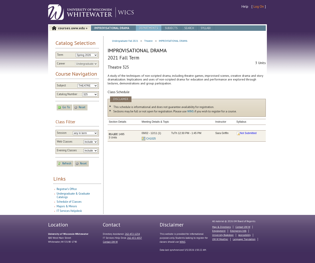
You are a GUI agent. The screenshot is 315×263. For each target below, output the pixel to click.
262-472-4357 (134, 237)
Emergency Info (238, 230)
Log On (258, 6)
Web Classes (64, 141)
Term (60, 55)
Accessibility (244, 235)
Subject (61, 85)
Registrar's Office (67, 189)
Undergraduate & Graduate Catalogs (73, 195)
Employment (219, 230)
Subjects (171, 28)
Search (189, 28)
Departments (148, 28)
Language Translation (244, 239)
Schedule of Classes (69, 202)
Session (61, 133)
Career (61, 63)
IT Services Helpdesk (69, 211)
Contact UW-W (110, 241)
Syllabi (206, 28)
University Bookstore (223, 235)
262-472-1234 (132, 233)
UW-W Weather (220, 239)
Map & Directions (221, 226)
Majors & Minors (67, 206)
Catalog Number (67, 94)
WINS (190, 111)
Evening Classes (67, 150)
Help (244, 6)
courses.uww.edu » (73, 28)
